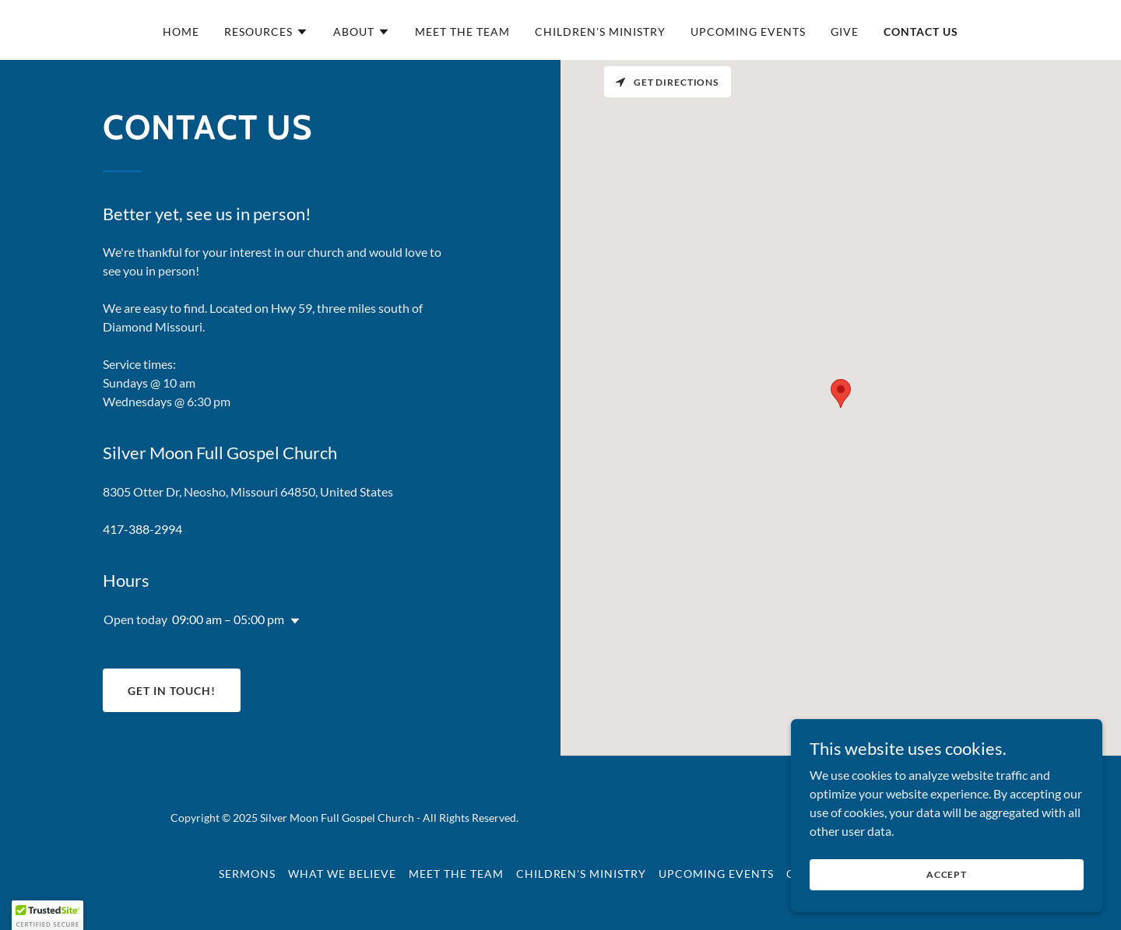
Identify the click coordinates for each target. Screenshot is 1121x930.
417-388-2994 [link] (142, 528)
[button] (266, 32)
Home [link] (181, 31)
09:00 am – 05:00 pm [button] (228, 619)
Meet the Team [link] (462, 31)
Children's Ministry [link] (600, 31)
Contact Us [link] (921, 31)
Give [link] (845, 31)
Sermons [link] (247, 873)
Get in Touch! (172, 690)
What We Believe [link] (342, 873)
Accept (946, 874)
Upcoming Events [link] (748, 31)
